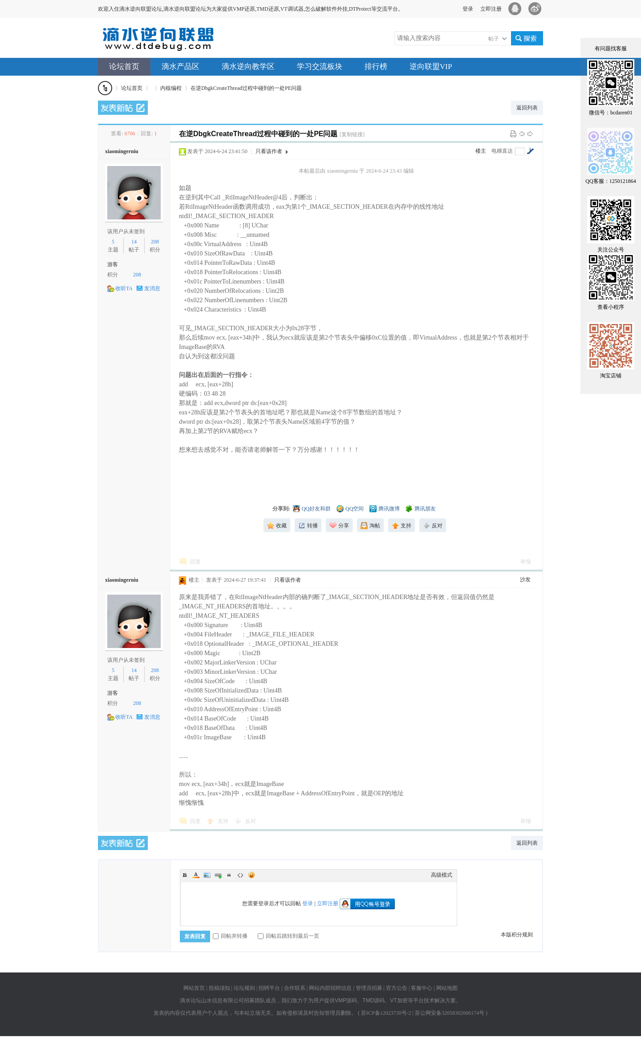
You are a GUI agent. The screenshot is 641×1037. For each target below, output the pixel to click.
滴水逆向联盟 (105, 88)
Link (218, 875)
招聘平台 (269, 988)
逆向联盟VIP (431, 66)
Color (195, 875)
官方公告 (396, 988)
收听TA (124, 288)
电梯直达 (502, 151)
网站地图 (447, 988)
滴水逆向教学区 (248, 66)
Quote (229, 875)
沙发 (525, 579)
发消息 (152, 288)
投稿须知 (219, 988)
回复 (195, 562)
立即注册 (491, 9)
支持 (224, 821)
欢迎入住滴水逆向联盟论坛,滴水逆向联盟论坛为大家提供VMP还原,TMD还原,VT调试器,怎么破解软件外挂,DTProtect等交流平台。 (250, 9)
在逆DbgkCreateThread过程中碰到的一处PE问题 (246, 88)
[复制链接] (352, 134)
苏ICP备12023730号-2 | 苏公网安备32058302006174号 (422, 1013)
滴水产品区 (180, 66)
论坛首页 (124, 66)
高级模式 (441, 875)
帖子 (493, 39)
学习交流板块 (319, 66)
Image (207, 875)
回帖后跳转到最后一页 (288, 936)
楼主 (480, 151)
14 (134, 242)
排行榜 (376, 66)
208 (155, 242)
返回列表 (527, 108)
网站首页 (194, 988)
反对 (250, 821)
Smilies (251, 875)
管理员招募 (369, 988)
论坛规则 (244, 988)
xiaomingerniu (121, 151)
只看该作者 (269, 151)
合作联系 (294, 988)
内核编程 (171, 88)
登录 (467, 9)
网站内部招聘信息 (330, 988)
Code (240, 875)
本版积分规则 (517, 935)
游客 (112, 264)
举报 (525, 562)
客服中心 (421, 988)
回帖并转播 (230, 936)
